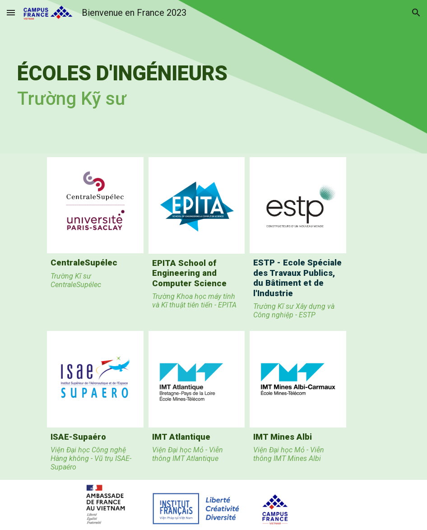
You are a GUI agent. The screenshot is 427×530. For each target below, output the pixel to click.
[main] (180, 76)
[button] (11, 12)
